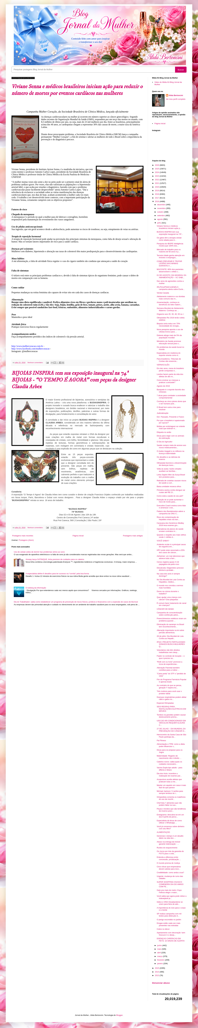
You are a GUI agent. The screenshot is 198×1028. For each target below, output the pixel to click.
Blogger (119, 1015)
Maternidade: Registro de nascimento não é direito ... (169, 757)
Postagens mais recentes (22, 536)
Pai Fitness (161, 740)
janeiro (160, 963)
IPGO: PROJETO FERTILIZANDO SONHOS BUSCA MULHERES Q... (171, 644)
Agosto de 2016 (163, 386)
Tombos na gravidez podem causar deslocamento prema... (171, 716)
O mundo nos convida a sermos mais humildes (170, 586)
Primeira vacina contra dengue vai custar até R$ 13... (171, 491)
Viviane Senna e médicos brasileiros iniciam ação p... (169, 227)
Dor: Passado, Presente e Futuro (170, 417)
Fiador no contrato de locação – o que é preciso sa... (171, 657)
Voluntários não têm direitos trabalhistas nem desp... (168, 651)
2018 (157, 194)
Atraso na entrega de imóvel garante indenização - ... (168, 843)
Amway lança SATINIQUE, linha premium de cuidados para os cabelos (55, 559)
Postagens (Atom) (26, 540)
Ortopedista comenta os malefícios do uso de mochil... (171, 798)
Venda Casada (163, 293)
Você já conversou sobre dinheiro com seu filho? (170, 827)
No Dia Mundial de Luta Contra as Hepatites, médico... (171, 581)
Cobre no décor (163, 929)
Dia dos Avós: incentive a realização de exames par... (169, 774)
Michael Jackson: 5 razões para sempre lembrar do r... (170, 792)
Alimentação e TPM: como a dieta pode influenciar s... (171, 745)
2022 (157, 180)
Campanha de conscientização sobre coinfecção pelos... (169, 614)
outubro (160, 212)
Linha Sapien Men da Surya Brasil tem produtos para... (171, 476)
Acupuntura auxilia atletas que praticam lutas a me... (169, 780)
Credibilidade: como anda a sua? (170, 872)
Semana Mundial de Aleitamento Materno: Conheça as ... (170, 309)
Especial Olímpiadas (165, 703)
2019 (157, 190)
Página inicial (78, 536)
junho (159, 945)
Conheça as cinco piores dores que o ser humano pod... (171, 402)
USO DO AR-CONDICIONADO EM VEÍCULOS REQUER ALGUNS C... (171, 723)
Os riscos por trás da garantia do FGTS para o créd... (170, 852)
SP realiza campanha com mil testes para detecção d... (169, 915)
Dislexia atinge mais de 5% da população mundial (169, 336)
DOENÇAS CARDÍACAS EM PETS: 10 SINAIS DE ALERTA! (171, 939)
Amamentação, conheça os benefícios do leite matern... (169, 303)
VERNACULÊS (163, 365)
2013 (157, 975)
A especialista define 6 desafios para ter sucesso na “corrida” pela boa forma (57, 573)
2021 (157, 183)
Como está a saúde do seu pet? (170, 496)
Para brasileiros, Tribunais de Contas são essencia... (169, 360)
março (160, 956)
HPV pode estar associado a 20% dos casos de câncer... (171, 551)
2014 (157, 972)
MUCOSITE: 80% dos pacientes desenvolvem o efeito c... (170, 270)
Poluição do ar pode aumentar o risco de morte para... (170, 501)
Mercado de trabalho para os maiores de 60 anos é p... (168, 250)
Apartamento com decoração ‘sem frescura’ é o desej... (171, 934)
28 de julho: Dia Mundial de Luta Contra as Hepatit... (170, 637)
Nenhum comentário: (36, 362)
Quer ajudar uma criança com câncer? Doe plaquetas (169, 598)
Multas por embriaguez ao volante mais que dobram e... (171, 427)
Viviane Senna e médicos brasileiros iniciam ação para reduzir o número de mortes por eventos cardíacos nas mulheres (76, 90)
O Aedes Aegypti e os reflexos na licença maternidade (170, 452)
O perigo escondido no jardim (169, 919)
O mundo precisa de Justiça (168, 863)
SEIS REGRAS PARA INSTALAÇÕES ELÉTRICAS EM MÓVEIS (171, 709)
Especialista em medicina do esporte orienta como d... (168, 354)
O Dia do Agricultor (164, 442)
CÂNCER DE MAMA (165, 609)
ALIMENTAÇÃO (163, 832)
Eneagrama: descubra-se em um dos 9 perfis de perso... (170, 816)
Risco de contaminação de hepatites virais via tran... (168, 518)
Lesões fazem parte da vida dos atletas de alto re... (170, 375)
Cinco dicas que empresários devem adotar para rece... (169, 868)
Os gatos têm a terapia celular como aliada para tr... (169, 239)
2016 (157, 201)
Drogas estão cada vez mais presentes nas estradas (168, 924)
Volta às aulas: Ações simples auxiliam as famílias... (169, 470)
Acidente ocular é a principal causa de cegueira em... (171, 545)
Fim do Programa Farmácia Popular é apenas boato (171, 680)
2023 (157, 176)
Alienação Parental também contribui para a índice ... (168, 669)
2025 (157, 169)
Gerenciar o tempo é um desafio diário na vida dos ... (170, 837)
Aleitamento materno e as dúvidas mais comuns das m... (171, 297)
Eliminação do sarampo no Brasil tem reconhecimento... (170, 625)
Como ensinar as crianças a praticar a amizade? (168, 381)
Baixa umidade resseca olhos (169, 486)
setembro (161, 215)
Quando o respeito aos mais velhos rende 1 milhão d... (171, 536)
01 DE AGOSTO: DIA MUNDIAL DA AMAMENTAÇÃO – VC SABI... (171, 276)
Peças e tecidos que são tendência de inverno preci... (171, 810)
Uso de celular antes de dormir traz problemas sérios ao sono (39, 552)
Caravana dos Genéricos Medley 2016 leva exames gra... (170, 524)
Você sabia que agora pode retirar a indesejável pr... (171, 897)
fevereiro (161, 960)
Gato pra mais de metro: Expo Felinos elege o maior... (169, 891)
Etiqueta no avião (164, 432)
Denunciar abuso (161, 983)
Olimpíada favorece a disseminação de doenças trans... (171, 464)
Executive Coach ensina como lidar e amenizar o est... (171, 506)
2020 (157, 187)
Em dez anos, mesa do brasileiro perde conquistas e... (170, 369)
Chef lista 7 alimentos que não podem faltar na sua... (169, 804)
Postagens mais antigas (133, 536)
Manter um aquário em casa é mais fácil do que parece (171, 786)
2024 (157, 172)
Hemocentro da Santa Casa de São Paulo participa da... (171, 736)
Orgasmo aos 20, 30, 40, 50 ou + (170, 314)
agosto (160, 219)
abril (159, 953)
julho (159, 223)
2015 (157, 968)
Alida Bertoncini (176, 95)
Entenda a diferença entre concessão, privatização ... (169, 858)
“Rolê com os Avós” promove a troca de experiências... (169, 663)
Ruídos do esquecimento (167, 848)
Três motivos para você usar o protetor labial (169, 692)
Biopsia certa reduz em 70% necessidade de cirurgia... (168, 324)
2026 (157, 165)
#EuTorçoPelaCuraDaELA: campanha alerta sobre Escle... (171, 288)
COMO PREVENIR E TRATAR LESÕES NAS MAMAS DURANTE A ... (169, 263)
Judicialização (162, 413)
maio (159, 949)
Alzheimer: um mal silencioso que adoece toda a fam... (171, 557)
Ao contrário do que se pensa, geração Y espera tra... (169, 686)
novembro (161, 208)
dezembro (161, 205)
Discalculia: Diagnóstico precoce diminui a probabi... (170, 569)
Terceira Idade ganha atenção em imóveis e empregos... (171, 256)
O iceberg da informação (36, 588)
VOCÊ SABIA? (163, 541)
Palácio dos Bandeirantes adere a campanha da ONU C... (171, 512)
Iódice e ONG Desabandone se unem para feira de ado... (170, 903)
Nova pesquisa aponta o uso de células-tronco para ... (170, 330)
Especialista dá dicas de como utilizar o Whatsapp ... (169, 821)
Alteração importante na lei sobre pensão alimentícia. (170, 631)
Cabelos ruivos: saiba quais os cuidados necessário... (169, 763)
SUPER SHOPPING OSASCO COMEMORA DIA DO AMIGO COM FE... (170, 884)
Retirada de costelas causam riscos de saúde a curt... (171, 481)
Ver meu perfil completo (176, 99)
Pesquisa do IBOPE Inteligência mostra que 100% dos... (170, 245)
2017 (157, 198)
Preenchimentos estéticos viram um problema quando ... (171, 619)
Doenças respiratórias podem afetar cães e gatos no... (171, 698)
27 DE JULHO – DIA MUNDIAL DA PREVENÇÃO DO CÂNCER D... (171, 730)
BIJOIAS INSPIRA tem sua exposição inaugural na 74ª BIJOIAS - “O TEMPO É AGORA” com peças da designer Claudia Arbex (73, 380)
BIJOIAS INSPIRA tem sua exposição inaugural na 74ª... (170, 233)
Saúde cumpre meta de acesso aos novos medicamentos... (171, 446)
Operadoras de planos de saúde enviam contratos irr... (170, 530)
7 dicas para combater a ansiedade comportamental (171, 396)
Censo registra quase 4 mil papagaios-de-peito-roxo (168, 563)
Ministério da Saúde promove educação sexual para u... (169, 342)
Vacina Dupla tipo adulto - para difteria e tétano (169, 769)
